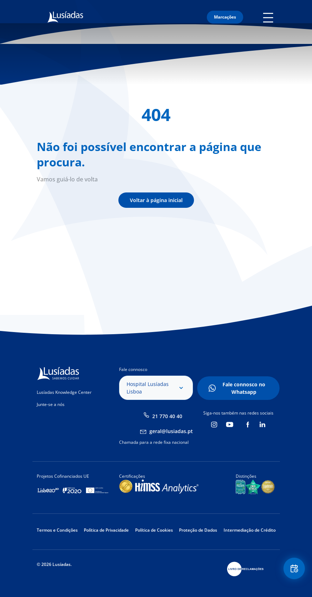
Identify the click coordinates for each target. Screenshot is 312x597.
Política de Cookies (154, 530)
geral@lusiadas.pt (171, 431)
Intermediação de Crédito (250, 530)
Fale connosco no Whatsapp (244, 388)
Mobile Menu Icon (269, 17)
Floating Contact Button (294, 569)
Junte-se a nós (51, 404)
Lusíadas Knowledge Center (64, 392)
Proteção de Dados (198, 530)
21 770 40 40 (167, 416)
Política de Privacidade (106, 530)
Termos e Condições (57, 530)
